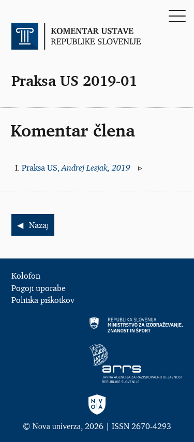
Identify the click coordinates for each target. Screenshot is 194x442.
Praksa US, (77, 167)
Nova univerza (56, 426)
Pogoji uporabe (38, 288)
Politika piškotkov (42, 300)
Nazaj (39, 225)
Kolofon (25, 275)
